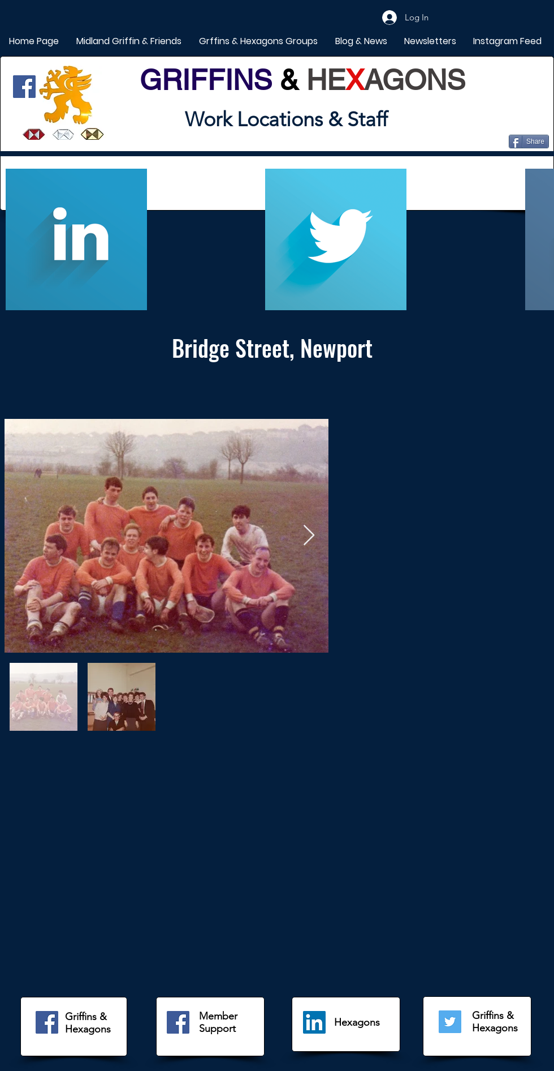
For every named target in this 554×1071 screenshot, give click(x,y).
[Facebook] (24, 86)
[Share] (529, 141)
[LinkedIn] (314, 1022)
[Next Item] (308, 536)
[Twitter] (450, 1021)
